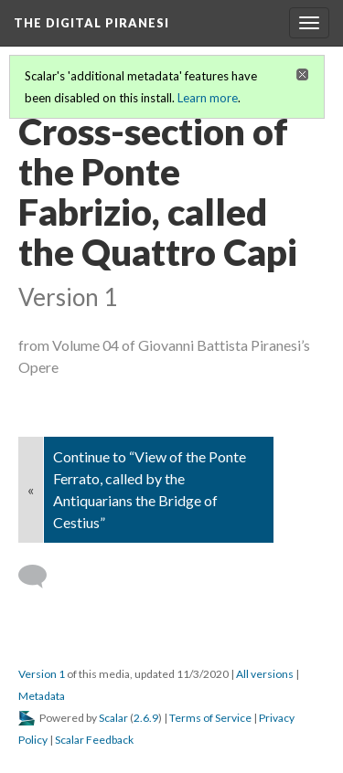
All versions (265, 674)
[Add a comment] (40, 576)
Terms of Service (210, 718)
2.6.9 (146, 718)
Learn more (207, 97)
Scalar (113, 718)
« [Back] (30, 489)
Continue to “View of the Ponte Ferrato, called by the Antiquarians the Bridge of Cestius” (149, 489)
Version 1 (41, 674)
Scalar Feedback (94, 740)
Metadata (41, 696)
